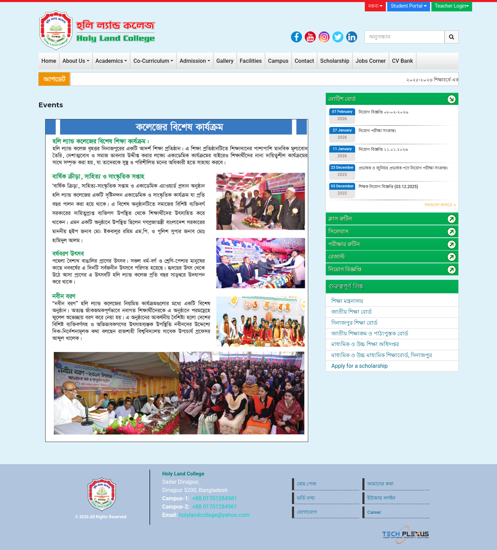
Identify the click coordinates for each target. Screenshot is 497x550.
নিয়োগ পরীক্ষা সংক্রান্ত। (377, 130)
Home (48, 61)
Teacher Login (452, 6)
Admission (192, 61)
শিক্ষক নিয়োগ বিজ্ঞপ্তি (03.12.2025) (388, 186)
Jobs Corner (370, 61)
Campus (278, 61)
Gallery (225, 61)
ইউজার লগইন (381, 498)
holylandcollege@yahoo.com (214, 515)
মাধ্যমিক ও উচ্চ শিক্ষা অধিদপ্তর (365, 344)
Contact (304, 61)
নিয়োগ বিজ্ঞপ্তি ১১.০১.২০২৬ (383, 149)
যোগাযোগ (307, 512)
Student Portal (408, 6)
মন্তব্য (375, 6)
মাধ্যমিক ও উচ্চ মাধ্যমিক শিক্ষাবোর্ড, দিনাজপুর (381, 355)
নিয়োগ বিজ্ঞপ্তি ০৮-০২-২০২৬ (383, 112)
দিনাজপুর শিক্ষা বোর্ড (354, 323)
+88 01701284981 (214, 498)
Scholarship (335, 61)
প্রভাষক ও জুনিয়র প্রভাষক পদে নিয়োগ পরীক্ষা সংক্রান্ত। (403, 168)
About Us (73, 61)
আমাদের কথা (380, 484)
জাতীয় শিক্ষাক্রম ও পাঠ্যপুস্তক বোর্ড (369, 333)
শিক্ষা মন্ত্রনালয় (347, 301)
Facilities (251, 61)
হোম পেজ (306, 484)
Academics (109, 61)
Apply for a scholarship (359, 366)
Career (374, 512)
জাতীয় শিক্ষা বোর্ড (351, 311)
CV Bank (402, 61)
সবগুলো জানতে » (440, 205)
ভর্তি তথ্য (306, 498)
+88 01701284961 (214, 506)
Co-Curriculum (151, 61)
